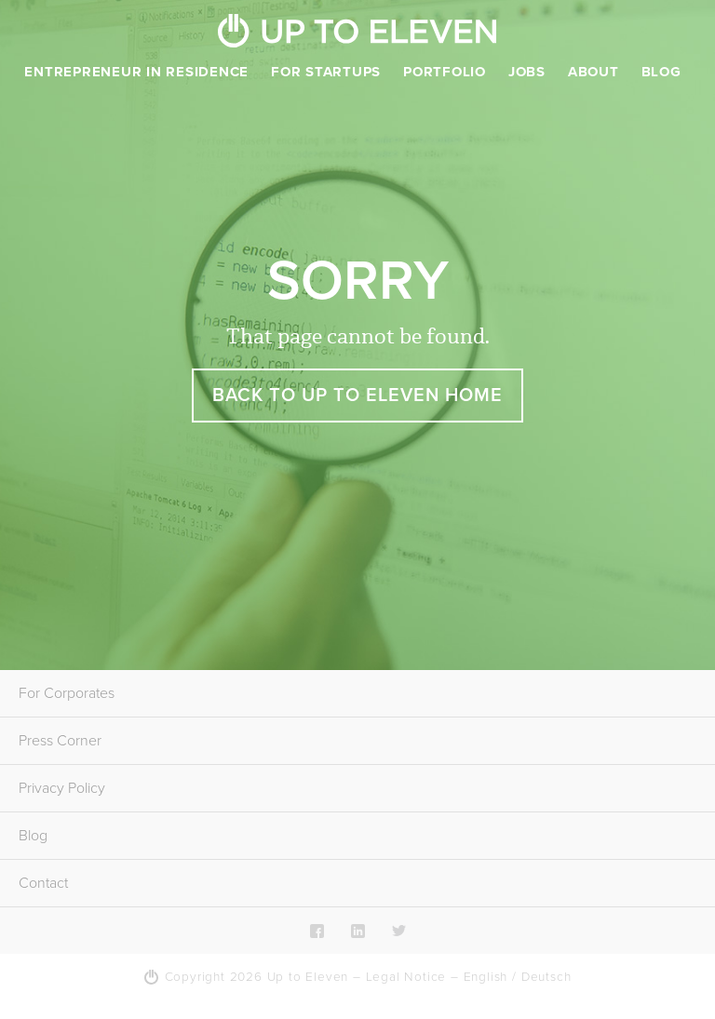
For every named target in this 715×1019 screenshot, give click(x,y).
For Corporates (67, 693)
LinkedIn (358, 930)
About (593, 71)
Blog (661, 71)
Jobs (527, 71)
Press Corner (60, 740)
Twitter (399, 930)
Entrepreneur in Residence (136, 71)
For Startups (326, 71)
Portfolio (444, 71)
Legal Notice (406, 977)
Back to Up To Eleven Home (357, 395)
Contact (43, 883)
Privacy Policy (62, 788)
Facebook (317, 930)
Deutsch (546, 977)
